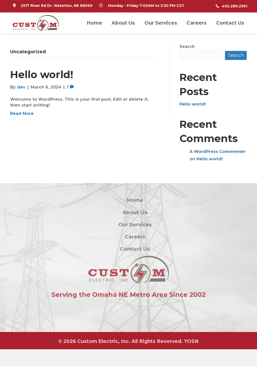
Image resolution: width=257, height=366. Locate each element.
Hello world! (41, 74)
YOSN (191, 342)
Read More (22, 113)
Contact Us (230, 23)
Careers (197, 23)
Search (187, 46)
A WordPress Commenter (218, 151)
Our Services (160, 23)
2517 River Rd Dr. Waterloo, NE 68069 (57, 5)
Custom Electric (97, 342)
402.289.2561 (234, 6)
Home (94, 23)
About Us (123, 23)
